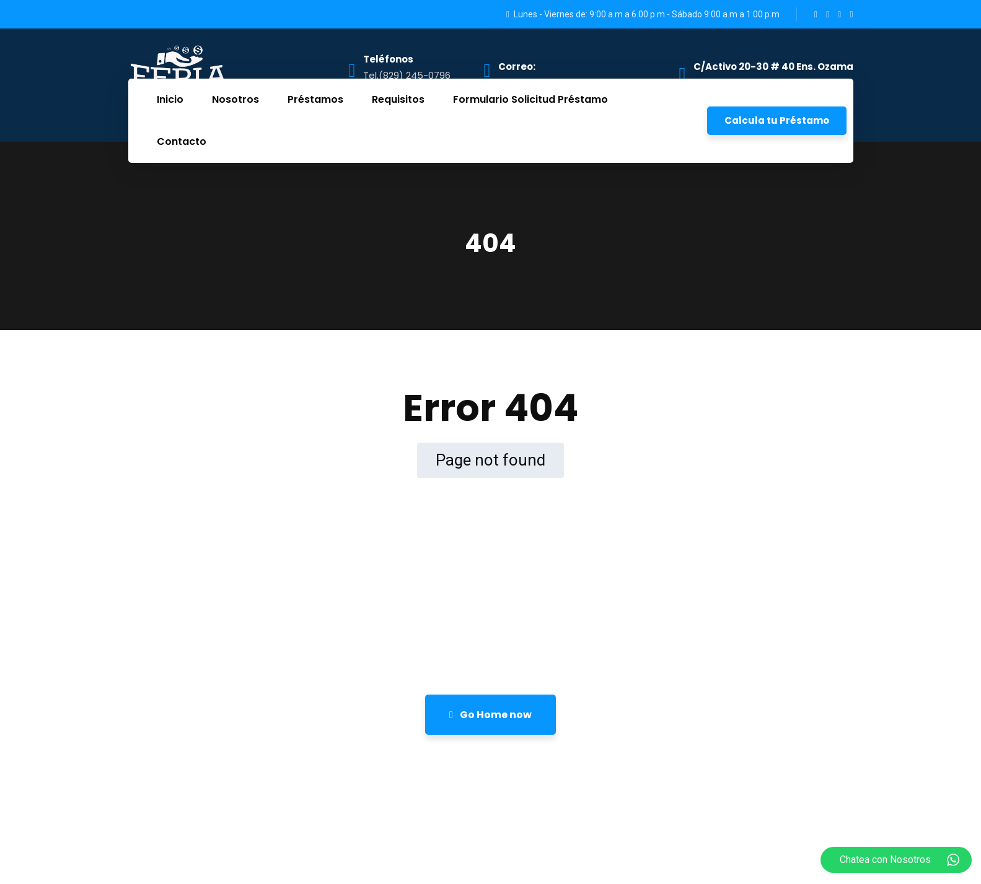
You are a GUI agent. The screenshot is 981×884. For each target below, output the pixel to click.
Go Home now (490, 715)
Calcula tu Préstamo (776, 120)
